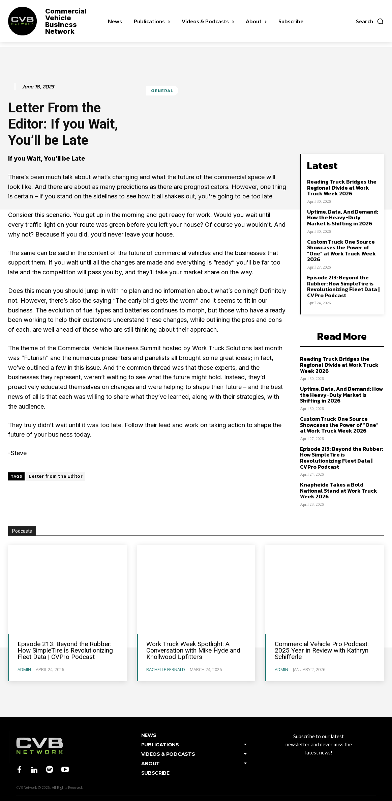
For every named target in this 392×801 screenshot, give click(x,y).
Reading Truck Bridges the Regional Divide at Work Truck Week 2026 (341, 187)
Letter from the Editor (56, 476)
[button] (370, 21)
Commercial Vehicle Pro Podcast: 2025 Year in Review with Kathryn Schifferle (322, 650)
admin (24, 669)
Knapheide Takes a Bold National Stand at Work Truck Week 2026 (338, 490)
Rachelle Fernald (165, 669)
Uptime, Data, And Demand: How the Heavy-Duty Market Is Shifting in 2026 (342, 217)
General (162, 90)
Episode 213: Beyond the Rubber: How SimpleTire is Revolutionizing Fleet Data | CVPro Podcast (343, 286)
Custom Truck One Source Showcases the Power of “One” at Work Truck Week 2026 (341, 251)
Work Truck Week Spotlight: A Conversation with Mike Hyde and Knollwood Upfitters (193, 650)
